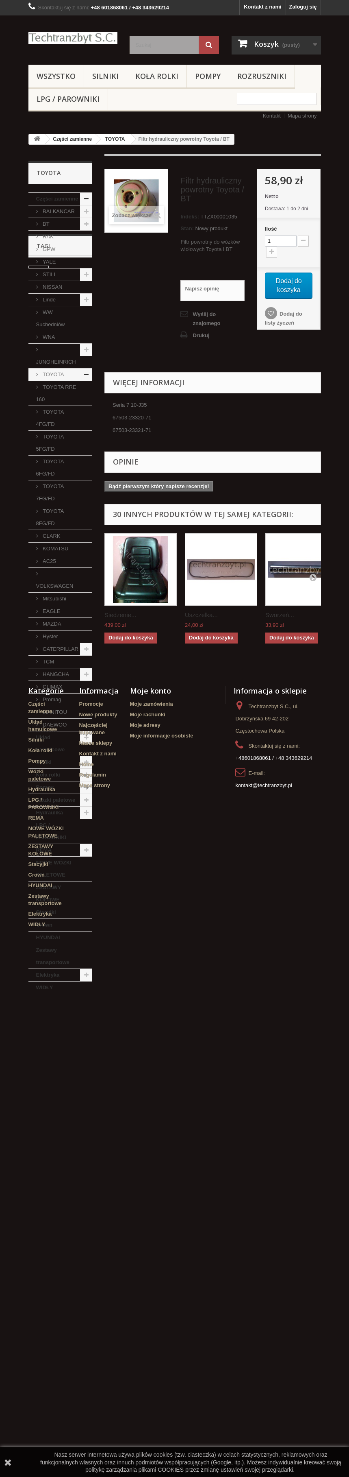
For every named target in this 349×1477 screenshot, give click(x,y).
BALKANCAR (58, 211)
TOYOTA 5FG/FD (50, 443)
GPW (48, 249)
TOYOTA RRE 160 (56, 393)
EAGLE (51, 611)
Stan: (187, 228)
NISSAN (52, 287)
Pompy (208, 76)
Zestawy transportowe (52, 956)
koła (38, 1098)
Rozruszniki (261, 76)
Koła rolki (156, 76)
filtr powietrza (67, 1074)
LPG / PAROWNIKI (68, 99)
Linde (48, 300)
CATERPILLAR (60, 649)
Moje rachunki (147, 1216)
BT (45, 224)
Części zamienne (72, 139)
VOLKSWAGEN (55, 586)
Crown (44, 925)
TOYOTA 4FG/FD (50, 418)
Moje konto (150, 1192)
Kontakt (272, 116)
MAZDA (51, 624)
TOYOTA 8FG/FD (50, 517)
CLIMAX (52, 687)
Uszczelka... (201, 614)
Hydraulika (49, 812)
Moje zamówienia (151, 1205)
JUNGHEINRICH (56, 362)
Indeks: (189, 217)
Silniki (105, 76)
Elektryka (48, 975)
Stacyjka (43, 1086)
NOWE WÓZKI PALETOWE (54, 869)
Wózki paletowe (56, 800)
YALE (48, 262)
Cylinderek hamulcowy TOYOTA (58, 1126)
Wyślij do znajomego (206, 318)
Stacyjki (46, 912)
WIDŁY (44, 987)
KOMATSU (55, 548)
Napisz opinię (202, 289)
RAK (47, 236)
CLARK (51, 536)
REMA (44, 850)
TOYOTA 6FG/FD (50, 467)
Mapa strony (302, 116)
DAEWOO (54, 725)
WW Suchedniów (50, 318)
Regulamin (92, 1276)
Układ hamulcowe (50, 743)
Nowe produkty (98, 1216)
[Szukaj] (209, 45)
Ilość (271, 229)
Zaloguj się (303, 7)
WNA (48, 337)
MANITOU (54, 712)
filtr (37, 1074)
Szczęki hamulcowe (57, 1111)
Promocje (91, 1205)
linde (39, 1043)
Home (86, 1265)
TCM (47, 662)
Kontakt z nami (262, 7)
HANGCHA (55, 674)
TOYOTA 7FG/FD (50, 492)
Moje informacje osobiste (161, 1237)
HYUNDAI (48, 937)
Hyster (49, 636)
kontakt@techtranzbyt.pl (263, 1286)
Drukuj (201, 335)
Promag (51, 699)
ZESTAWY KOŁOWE (48, 893)
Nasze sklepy (96, 1244)
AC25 (48, 561)
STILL (49, 274)
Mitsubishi (53, 599)
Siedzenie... (120, 614)
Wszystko (56, 76)
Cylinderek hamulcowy (47, 1058)
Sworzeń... (279, 614)
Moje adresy (145, 1226)
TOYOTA (115, 139)
